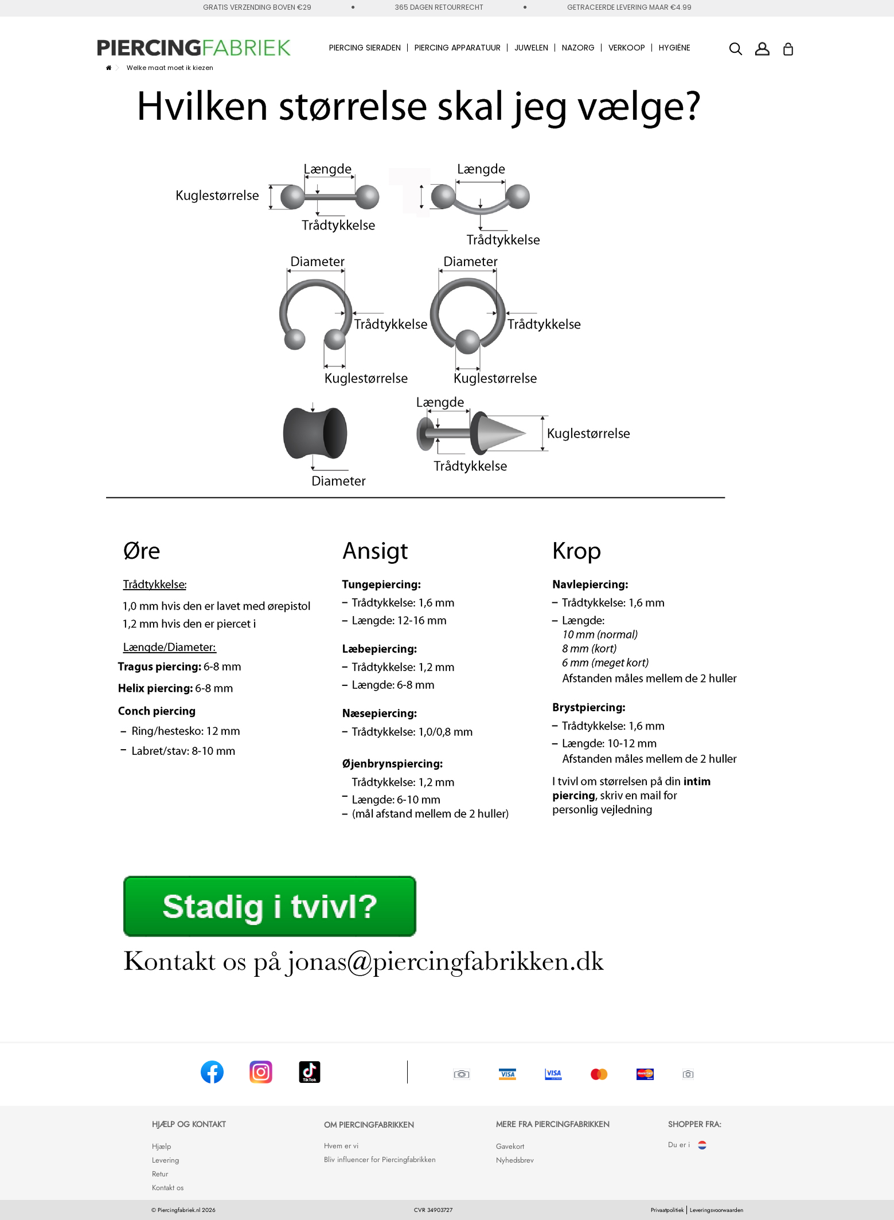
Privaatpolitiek (667, 1210)
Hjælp (161, 1146)
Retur (160, 1173)
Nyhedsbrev (515, 1160)
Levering (165, 1160)
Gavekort (510, 1146)
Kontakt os (168, 1187)
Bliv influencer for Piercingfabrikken (380, 1159)
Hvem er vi (341, 1145)
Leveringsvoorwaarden (716, 1210)
